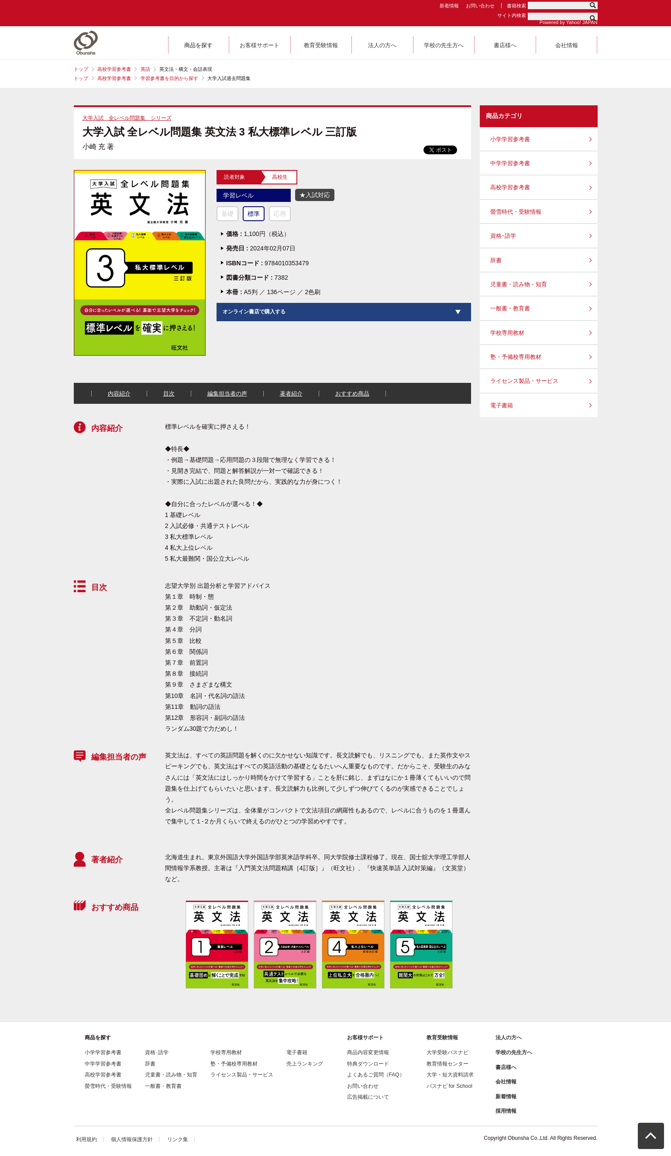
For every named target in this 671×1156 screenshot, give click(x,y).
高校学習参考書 (114, 69)
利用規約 (86, 1139)
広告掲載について (368, 1097)
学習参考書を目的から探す (169, 78)
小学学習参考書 (510, 139)
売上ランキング (304, 1064)
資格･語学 (503, 236)
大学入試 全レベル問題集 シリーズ (127, 118)
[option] (216, 944)
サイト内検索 (511, 15)
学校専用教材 (507, 333)
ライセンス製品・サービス (524, 381)
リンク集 (177, 1139)
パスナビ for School (449, 1086)
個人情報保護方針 (132, 1139)
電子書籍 (501, 405)
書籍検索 (516, 5)
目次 (169, 393)
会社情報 (506, 1082)
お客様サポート (365, 1037)
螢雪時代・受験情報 (515, 211)
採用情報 (506, 1111)
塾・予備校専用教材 (515, 357)
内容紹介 (119, 393)
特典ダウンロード (368, 1064)
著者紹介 (291, 393)
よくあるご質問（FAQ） (376, 1075)
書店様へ (506, 1067)
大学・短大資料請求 (450, 1075)
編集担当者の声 (227, 393)
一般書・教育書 (510, 308)
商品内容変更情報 (368, 1052)
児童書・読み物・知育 (518, 284)
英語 (145, 69)
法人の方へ (509, 1037)
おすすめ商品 (352, 393)
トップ (81, 69)
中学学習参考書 (510, 163)
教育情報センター (447, 1064)
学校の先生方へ (514, 1052)
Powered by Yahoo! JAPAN (569, 22)
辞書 (496, 260)
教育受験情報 (442, 1037)
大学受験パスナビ (447, 1052)
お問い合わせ (480, 5)
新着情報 (449, 5)
